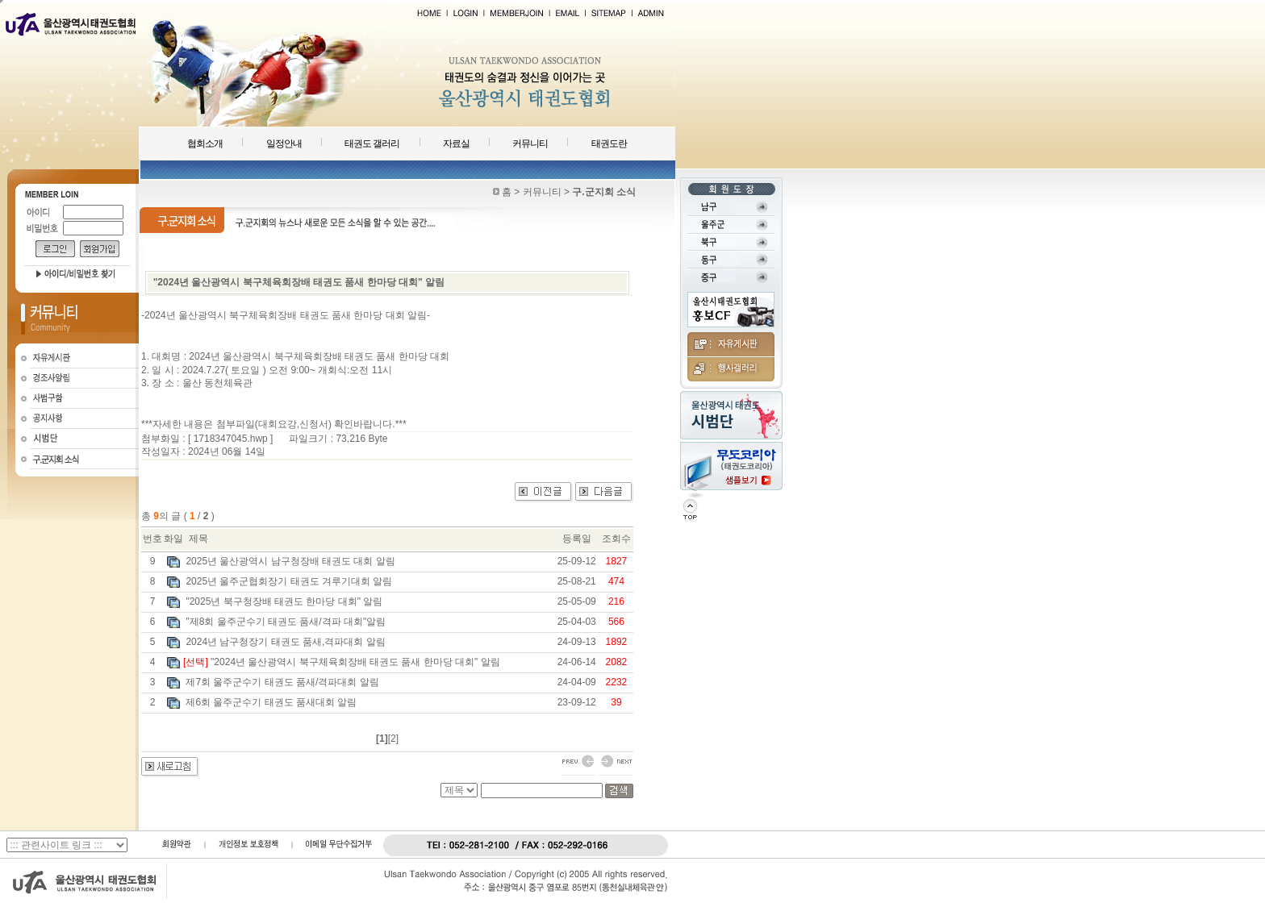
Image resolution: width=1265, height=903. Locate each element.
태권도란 (609, 143)
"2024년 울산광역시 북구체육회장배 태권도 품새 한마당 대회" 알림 (355, 662)
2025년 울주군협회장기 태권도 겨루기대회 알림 (289, 581)
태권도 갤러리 (371, 143)
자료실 (456, 143)
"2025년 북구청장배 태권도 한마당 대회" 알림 (284, 601)
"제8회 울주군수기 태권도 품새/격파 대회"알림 (286, 621)
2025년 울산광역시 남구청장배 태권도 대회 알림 (290, 561)
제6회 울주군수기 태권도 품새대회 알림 (271, 702)
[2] (393, 738)
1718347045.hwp (230, 438)
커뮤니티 (530, 143)
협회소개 (205, 143)
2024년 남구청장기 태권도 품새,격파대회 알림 (285, 641)
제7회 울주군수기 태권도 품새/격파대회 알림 (282, 682)
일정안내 (284, 143)
